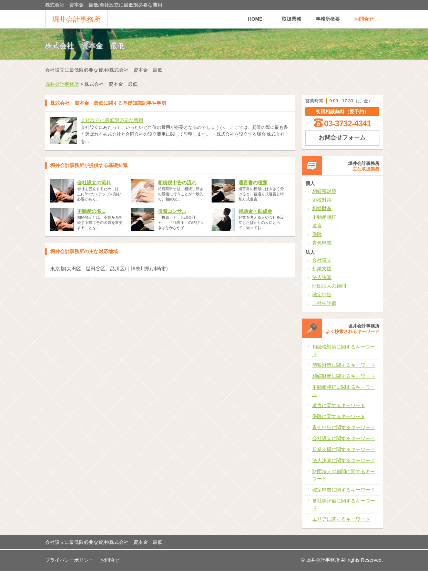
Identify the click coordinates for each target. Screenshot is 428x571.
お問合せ (364, 19)
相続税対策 (324, 191)
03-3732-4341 (347, 123)
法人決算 (322, 277)
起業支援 (322, 268)
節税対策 (322, 200)
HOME (255, 19)
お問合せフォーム (342, 137)
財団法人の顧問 (329, 286)
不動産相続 (324, 217)
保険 (317, 234)
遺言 (317, 225)
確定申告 (322, 294)
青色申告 (322, 243)
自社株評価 (324, 303)
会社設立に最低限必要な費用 (112, 120)
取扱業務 (291, 19)
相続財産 (322, 208)
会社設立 (322, 260)
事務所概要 (328, 19)
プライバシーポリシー (69, 560)
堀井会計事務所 (76, 19)
